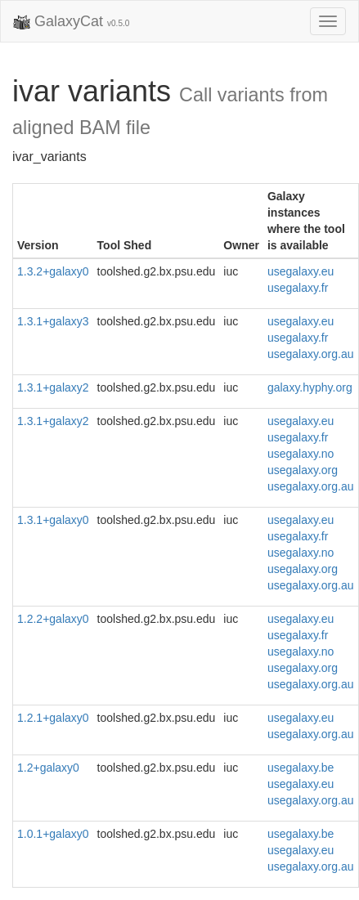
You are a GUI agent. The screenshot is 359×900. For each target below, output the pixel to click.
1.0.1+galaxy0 (53, 833)
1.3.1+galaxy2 (53, 387)
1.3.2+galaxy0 (53, 271)
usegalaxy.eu (300, 271)
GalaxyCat (71, 22)
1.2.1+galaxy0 (53, 717)
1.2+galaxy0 (48, 767)
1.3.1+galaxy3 (53, 321)
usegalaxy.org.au (310, 353)
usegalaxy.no (300, 453)
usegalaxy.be (300, 767)
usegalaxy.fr (297, 287)
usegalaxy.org (302, 470)
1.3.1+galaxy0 (53, 519)
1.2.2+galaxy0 (53, 618)
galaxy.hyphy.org (309, 387)
